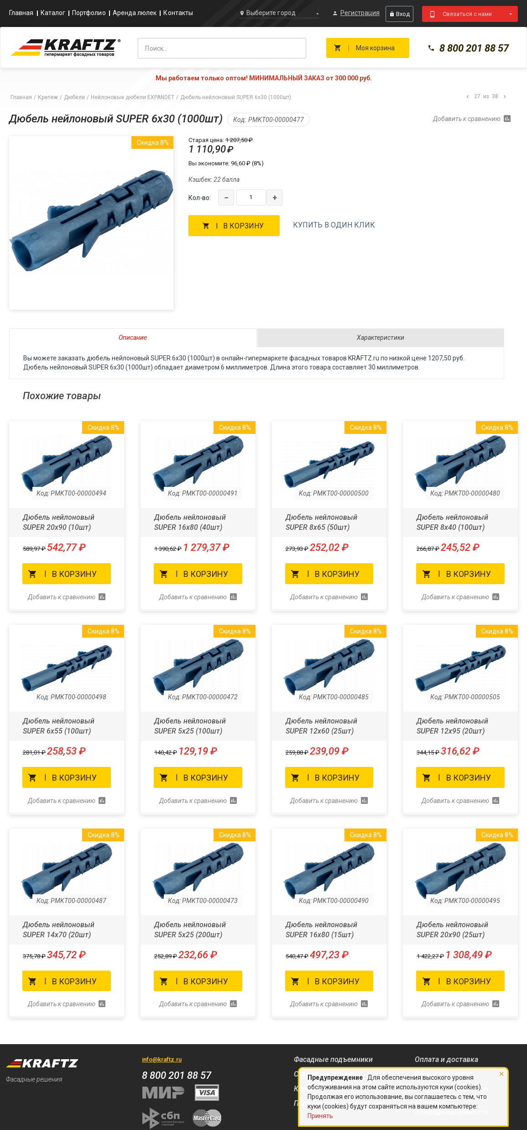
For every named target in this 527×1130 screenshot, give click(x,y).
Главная (21, 13)
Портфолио (89, 13)
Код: (239, 119)
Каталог (53, 13)
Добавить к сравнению (467, 118)
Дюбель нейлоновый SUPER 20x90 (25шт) (452, 929)
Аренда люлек (135, 13)
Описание (133, 337)
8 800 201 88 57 (468, 48)
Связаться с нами (467, 14)
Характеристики (380, 337)
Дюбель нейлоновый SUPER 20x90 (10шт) (58, 522)
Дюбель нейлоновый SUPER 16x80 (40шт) (190, 522)
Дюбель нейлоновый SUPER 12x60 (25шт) (321, 726)
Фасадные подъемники (333, 1059)
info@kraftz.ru (162, 1059)
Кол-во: (199, 197)
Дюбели (74, 97)
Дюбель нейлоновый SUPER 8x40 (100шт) (452, 522)
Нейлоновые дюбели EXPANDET (132, 97)
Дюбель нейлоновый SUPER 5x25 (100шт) (190, 726)
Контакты (178, 13)
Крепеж (48, 97)
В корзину (243, 226)
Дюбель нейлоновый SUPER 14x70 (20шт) (58, 929)
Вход (399, 14)
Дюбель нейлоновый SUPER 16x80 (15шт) (321, 929)
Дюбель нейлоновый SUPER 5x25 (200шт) (190, 929)
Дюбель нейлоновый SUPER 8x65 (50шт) (321, 522)
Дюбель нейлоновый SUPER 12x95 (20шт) (452, 726)
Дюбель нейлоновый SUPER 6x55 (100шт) (58, 726)
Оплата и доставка (446, 1059)
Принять (320, 1115)
